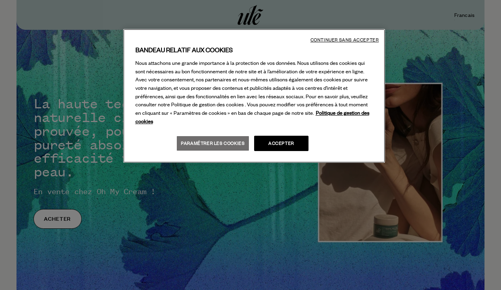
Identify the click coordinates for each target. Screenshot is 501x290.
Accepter (281, 143)
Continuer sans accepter (345, 39)
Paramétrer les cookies (212, 143)
